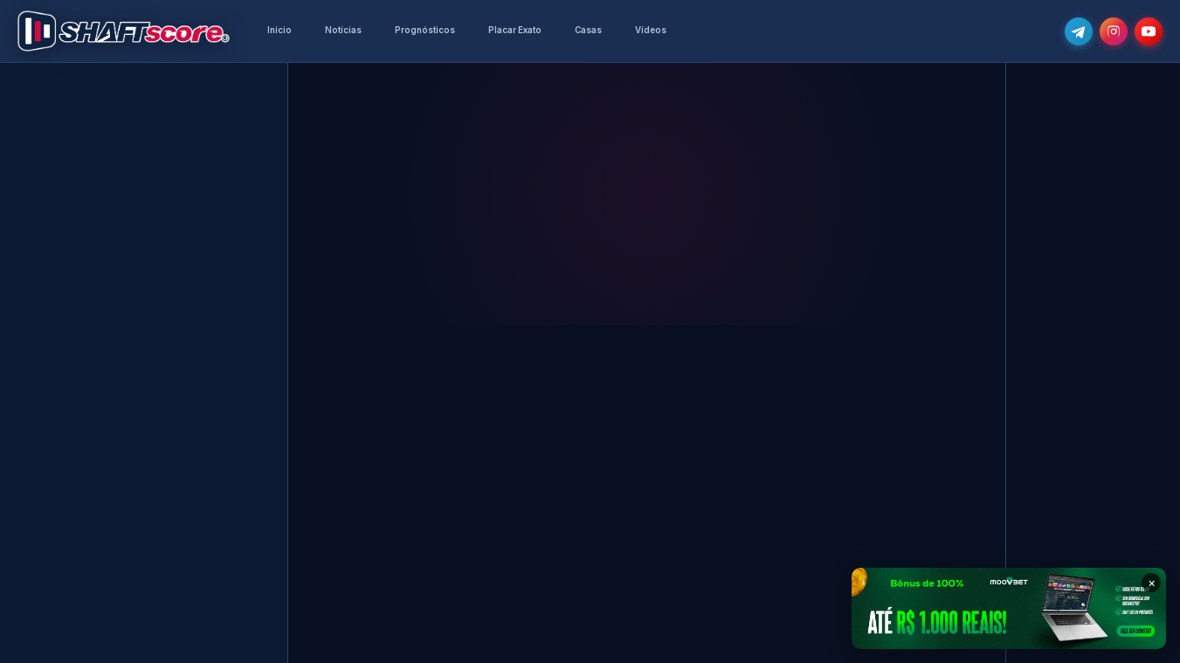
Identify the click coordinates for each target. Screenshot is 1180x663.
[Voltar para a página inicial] (123, 31)
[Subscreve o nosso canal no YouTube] (1149, 31)
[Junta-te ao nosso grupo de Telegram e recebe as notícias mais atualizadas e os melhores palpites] (1079, 31)
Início (279, 30)
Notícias (343, 30)
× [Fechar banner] (1152, 582)
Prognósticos (425, 30)
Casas (588, 30)
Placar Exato (515, 30)
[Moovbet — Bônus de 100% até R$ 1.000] (1009, 608)
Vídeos (650, 30)
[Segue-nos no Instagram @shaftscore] (1114, 31)
